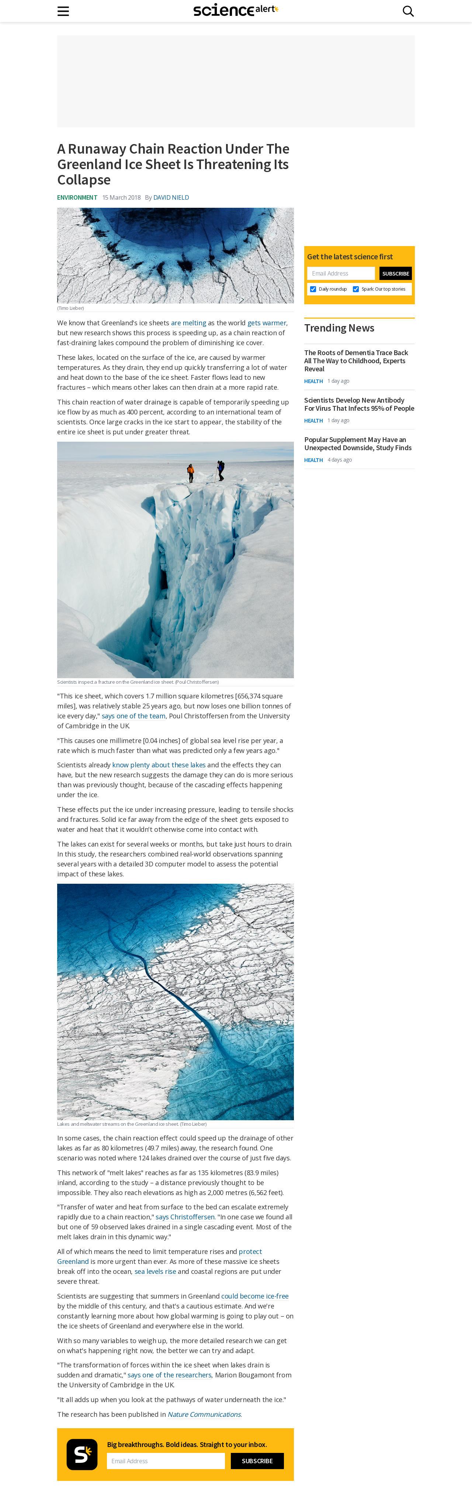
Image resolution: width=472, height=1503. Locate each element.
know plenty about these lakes (158, 764)
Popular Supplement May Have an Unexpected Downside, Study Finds (358, 443)
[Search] (408, 11)
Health (313, 381)
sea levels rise (155, 1271)
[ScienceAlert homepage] (236, 11)
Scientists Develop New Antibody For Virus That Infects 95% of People (359, 404)
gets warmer (267, 322)
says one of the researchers (169, 1374)
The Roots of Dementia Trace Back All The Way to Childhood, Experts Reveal (356, 360)
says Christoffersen (185, 1216)
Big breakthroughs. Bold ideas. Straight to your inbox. (187, 1444)
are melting (188, 322)
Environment (77, 197)
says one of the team (134, 715)
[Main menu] (63, 11)
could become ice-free (255, 1296)
